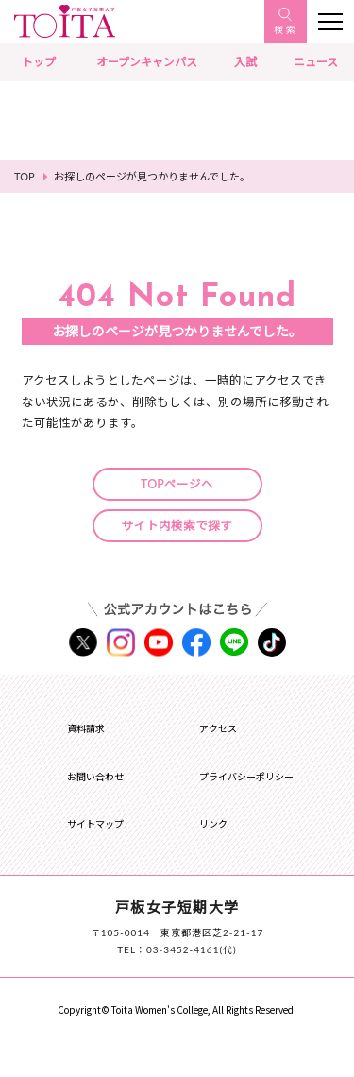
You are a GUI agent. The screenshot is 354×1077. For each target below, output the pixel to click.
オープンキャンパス (146, 62)
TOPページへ (177, 484)
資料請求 (86, 728)
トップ (39, 62)
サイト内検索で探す (177, 526)
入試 (245, 62)
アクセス (218, 728)
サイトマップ (95, 823)
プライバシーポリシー (246, 776)
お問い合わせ (95, 776)
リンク (213, 823)
